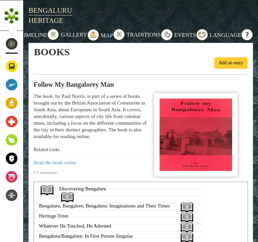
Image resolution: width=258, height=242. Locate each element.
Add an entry (231, 62)
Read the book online (55, 162)
